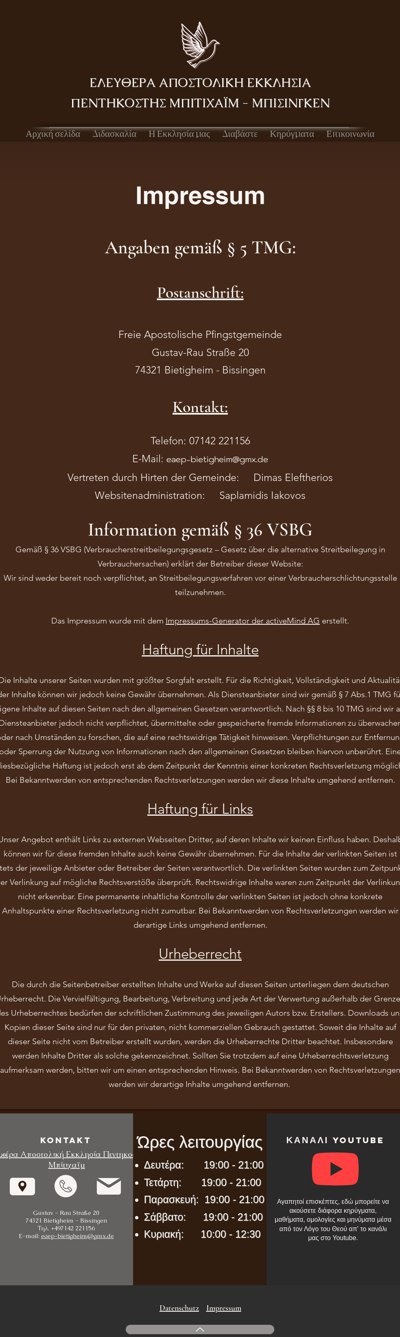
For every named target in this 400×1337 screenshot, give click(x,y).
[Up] (200, 1329)
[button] (114, 134)
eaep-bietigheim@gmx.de (217, 459)
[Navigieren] (22, 1186)
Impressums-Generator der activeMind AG (243, 621)
